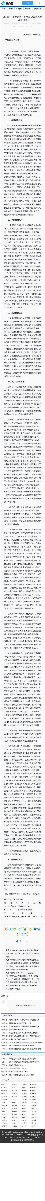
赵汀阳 (24, 1096)
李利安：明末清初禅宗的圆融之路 (14, 1029)
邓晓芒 (24, 1102)
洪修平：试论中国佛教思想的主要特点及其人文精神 (20, 1062)
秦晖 (3, 1084)
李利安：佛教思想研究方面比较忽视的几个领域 (19, 1059)
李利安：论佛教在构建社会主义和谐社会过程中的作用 (21, 1049)
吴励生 (33, 1120)
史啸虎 (24, 1108)
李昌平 (4, 1099)
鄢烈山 (24, 1087)
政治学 (28, 8)
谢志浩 (14, 1126)
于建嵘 (24, 1090)
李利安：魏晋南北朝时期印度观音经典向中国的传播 (20, 1026)
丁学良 (4, 1087)
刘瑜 (3, 1117)
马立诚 (24, 1093)
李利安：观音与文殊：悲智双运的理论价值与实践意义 (21, 1036)
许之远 (4, 1120)
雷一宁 (33, 1111)
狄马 (3, 1108)
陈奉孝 (4, 1105)
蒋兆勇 (14, 1114)
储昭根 (24, 1117)
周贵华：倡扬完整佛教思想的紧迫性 (15, 1071)
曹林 (13, 1087)
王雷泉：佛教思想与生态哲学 (12, 1065)
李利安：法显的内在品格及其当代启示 (16, 1039)
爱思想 (7, 3)
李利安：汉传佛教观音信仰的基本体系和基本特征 (20, 1033)
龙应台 (33, 1084)
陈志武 (33, 1090)
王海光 (33, 1099)
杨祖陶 (33, 1093)
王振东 (33, 1105)
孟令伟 (24, 1111)
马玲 (23, 1105)
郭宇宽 (14, 1093)
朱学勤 (4, 1123)
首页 (3, 8)
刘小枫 (14, 1111)
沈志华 (4, 1096)
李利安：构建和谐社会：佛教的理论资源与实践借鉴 (20, 1020)
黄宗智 (14, 1090)
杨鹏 (13, 1102)
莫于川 (33, 1123)
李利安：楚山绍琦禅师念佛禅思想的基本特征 (18, 1045)
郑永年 (24, 1084)
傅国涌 (33, 1087)
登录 (22, 1005)
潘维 (13, 1123)
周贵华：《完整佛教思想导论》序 (14, 1068)
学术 (12, 909)
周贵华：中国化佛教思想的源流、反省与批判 (18, 1075)
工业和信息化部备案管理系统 (22, 1140)
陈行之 (14, 1084)
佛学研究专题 (26, 909)
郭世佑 (14, 1105)
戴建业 (33, 1096)
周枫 (3, 1114)
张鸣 (13, 1099)
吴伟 (23, 1114)
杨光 (33, 1126)
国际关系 (38, 8)
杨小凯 (24, 1120)
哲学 (17, 909)
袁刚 (13, 1120)
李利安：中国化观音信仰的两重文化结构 (16, 1023)
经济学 (19, 8)
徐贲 (3, 1093)
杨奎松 (24, 1099)
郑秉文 (24, 1123)
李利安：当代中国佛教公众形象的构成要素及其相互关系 (22, 1042)
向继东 (14, 1096)
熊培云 (33, 1108)
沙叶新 (33, 1114)
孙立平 (24, 1126)
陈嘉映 (4, 1090)
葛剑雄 (14, 1117)
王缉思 (33, 1102)
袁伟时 (14, 1108)
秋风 (3, 1111)
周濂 (3, 1102)
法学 (11, 8)
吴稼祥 (33, 1117)
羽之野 (4, 1126)
